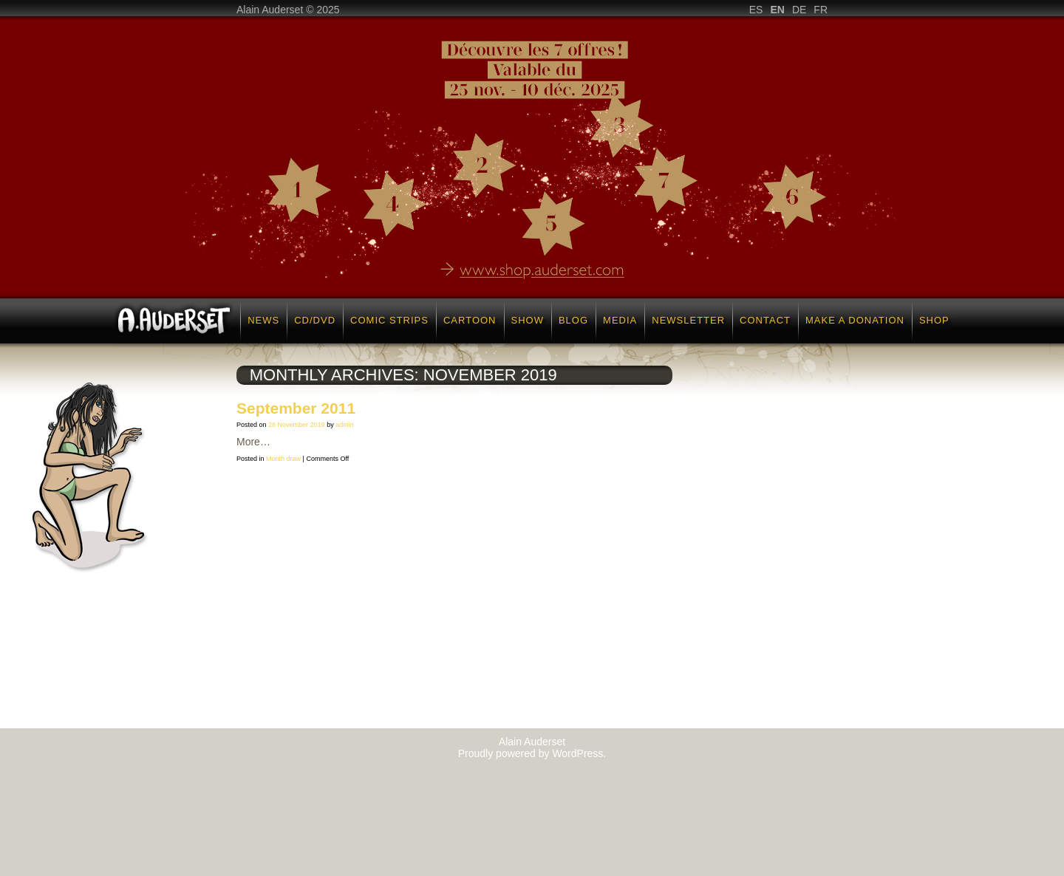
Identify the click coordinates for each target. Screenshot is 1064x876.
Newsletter (688, 320)
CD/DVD (314, 320)
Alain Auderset (532, 741)
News (263, 320)
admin (344, 424)
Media (620, 320)
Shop (934, 320)
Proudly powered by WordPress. (532, 753)
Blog (573, 320)
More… (253, 442)
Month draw (283, 458)
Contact (765, 320)
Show (527, 320)
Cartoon (470, 320)
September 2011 (295, 408)
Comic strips (389, 320)
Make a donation (854, 320)
